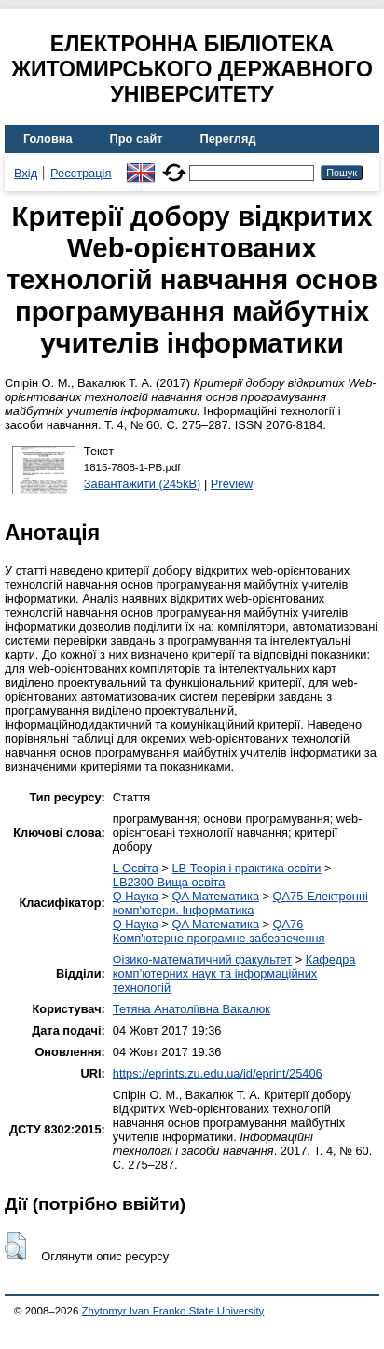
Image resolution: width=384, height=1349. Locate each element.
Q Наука (135, 896)
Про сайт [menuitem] (136, 139)
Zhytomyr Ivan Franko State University (173, 1310)
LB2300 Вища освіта (169, 882)
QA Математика (215, 896)
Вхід (25, 173)
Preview (232, 484)
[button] (15, 1246)
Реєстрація (80, 173)
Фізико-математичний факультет (202, 960)
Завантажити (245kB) (142, 484)
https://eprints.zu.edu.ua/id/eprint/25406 (217, 1073)
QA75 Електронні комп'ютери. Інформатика (240, 903)
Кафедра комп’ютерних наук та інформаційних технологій (234, 973)
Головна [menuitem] (48, 139)
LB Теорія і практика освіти (246, 868)
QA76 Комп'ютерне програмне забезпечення (219, 931)
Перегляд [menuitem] (228, 139)
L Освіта (135, 868)
